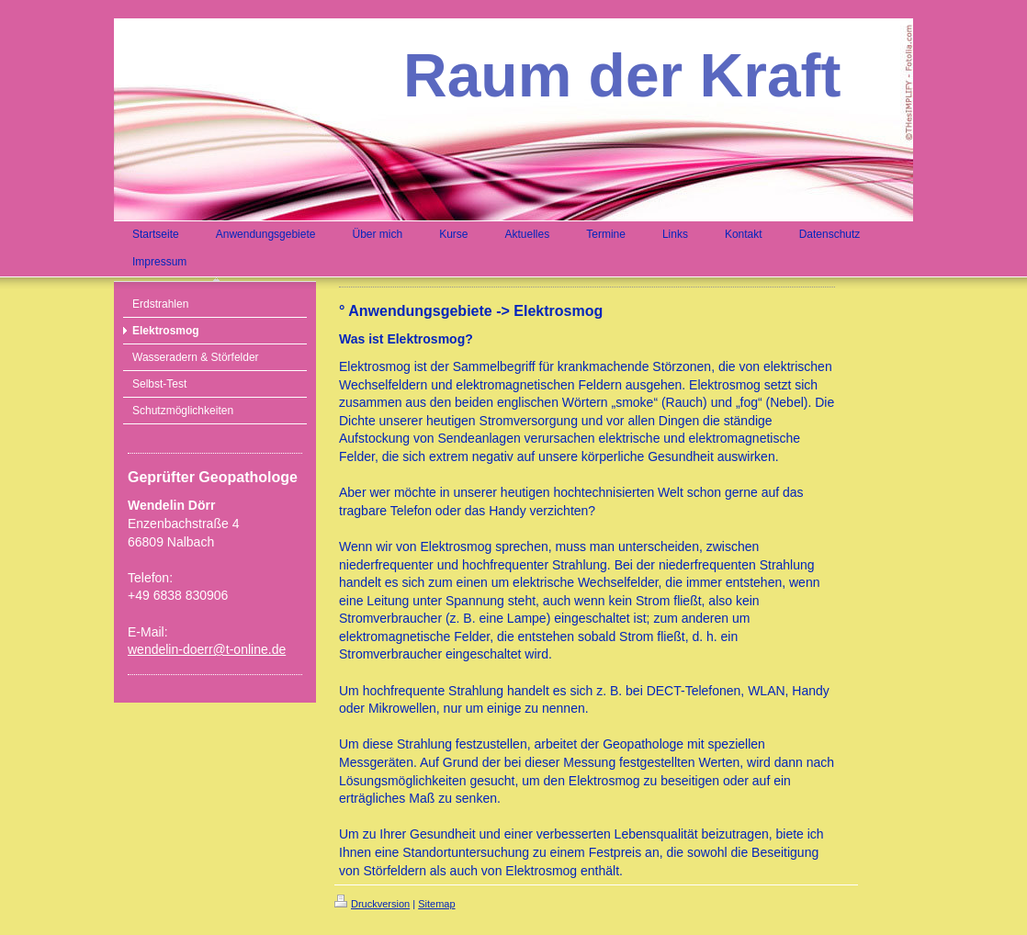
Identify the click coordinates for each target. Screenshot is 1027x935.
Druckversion (372, 903)
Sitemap (436, 903)
